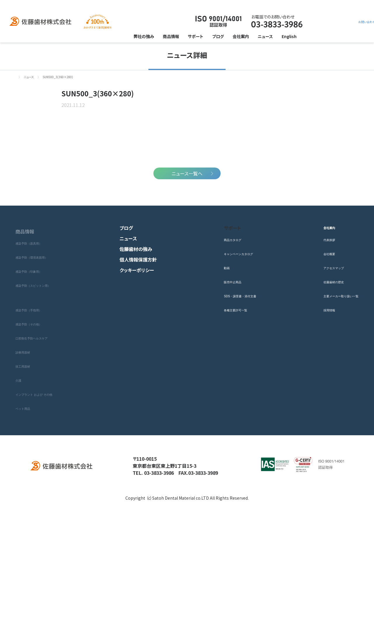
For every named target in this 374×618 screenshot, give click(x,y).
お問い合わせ (317, 22)
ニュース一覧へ (187, 268)
